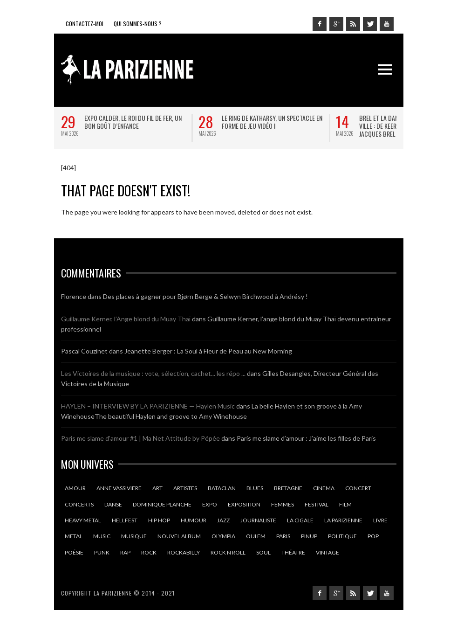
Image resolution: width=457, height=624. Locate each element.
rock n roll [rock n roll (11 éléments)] (228, 552)
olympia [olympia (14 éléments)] (223, 536)
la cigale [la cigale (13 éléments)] (300, 520)
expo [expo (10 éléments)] (209, 504)
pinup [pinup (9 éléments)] (309, 536)
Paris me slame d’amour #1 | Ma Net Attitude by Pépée (140, 438)
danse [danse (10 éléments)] (113, 504)
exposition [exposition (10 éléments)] (244, 504)
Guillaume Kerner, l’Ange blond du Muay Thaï (126, 319)
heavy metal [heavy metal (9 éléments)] (83, 520)
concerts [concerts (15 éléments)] (79, 504)
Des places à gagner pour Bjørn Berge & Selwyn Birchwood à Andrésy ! (205, 296)
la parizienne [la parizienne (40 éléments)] (343, 520)
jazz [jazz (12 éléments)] (223, 520)
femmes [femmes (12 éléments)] (282, 504)
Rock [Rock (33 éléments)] (149, 552)
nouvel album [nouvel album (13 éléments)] (179, 536)
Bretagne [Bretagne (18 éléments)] (288, 488)
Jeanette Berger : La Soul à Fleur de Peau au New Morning (208, 351)
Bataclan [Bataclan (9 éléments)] (222, 488)
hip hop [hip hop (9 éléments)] (159, 520)
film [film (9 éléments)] (345, 504)
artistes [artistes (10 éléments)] (185, 488)
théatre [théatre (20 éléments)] (293, 552)
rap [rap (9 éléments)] (125, 552)
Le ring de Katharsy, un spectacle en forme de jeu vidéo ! (272, 122)
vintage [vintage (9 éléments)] (327, 552)
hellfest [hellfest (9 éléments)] (124, 520)
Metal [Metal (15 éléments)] (73, 536)
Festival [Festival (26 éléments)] (316, 504)
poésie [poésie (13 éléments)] (74, 552)
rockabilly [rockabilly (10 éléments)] (183, 552)
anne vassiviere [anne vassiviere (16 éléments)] (119, 488)
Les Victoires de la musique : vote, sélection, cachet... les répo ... (153, 373)
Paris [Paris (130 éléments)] (283, 536)
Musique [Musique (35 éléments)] (134, 536)
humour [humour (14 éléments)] (193, 520)
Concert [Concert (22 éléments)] (358, 488)
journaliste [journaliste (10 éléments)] (258, 520)
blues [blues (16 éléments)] (254, 488)
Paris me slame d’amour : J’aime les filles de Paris (306, 438)
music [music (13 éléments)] (101, 536)
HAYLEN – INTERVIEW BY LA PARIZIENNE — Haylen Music (148, 406)
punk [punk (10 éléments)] (101, 552)
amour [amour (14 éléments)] (75, 488)
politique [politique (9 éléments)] (342, 536)
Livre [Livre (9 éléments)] (380, 520)
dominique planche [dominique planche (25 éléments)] (162, 504)
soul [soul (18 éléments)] (263, 552)
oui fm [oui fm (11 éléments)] (256, 536)
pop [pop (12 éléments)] (373, 536)
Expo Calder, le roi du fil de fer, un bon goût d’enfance (133, 122)
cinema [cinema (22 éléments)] (323, 488)
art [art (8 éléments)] (157, 488)
